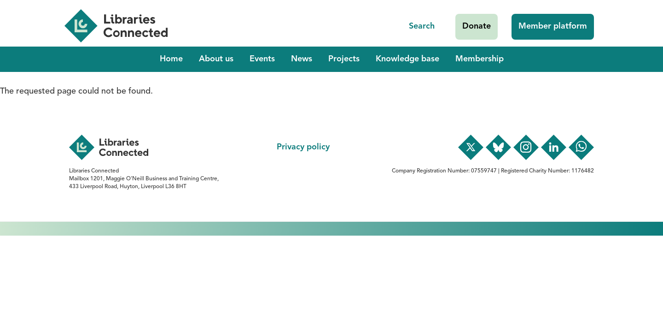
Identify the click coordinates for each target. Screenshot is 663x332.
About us (216, 59)
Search (422, 26)
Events (262, 59)
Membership (479, 59)
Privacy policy (303, 147)
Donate (476, 26)
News (301, 59)
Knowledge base (407, 59)
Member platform (552, 26)
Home (171, 59)
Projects (344, 59)
